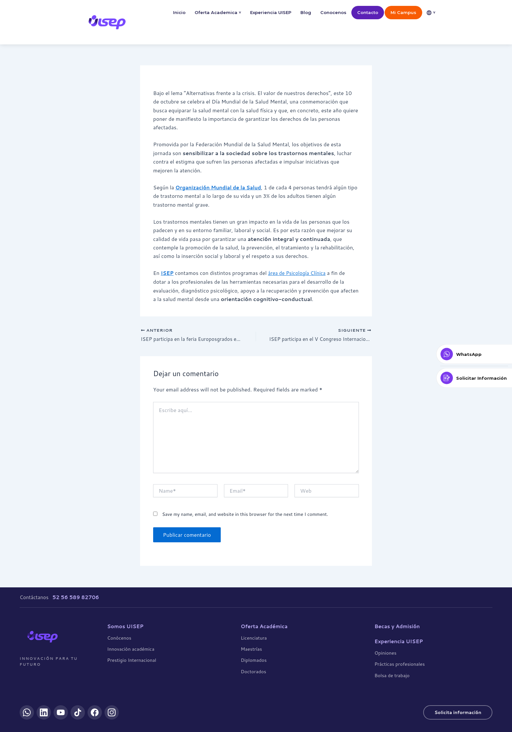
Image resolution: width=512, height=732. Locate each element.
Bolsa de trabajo (392, 675)
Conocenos (333, 12)
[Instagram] (111, 712)
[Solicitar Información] (474, 378)
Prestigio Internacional (131, 660)
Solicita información (456, 712)
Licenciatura (254, 637)
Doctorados (253, 671)
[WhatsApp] (27, 712)
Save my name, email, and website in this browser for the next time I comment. (245, 515)
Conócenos (119, 637)
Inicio (179, 12)
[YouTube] (61, 712)
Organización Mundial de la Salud (220, 187)
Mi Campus (403, 12)
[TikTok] (78, 712)
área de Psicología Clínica (299, 273)
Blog (305, 12)
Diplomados (253, 660)
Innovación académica (130, 648)
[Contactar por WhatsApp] (474, 354)
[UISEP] (42, 636)
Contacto (367, 12)
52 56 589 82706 (75, 597)
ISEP (167, 273)
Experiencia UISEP (270, 12)
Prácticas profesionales (400, 663)
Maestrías (251, 648)
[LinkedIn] (44, 712)
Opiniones (385, 652)
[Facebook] (95, 712)
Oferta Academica (218, 12)
